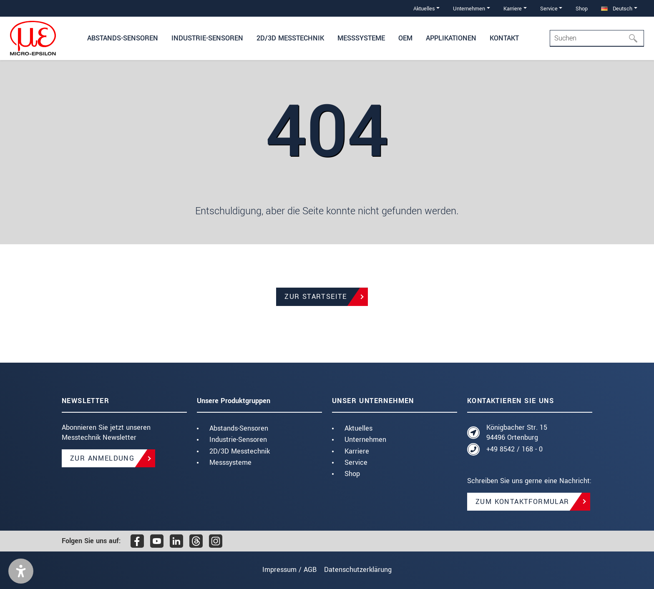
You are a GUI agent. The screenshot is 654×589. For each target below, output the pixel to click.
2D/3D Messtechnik (239, 451)
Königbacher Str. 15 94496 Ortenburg (516, 432)
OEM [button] (405, 38)
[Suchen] (635, 38)
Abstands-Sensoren (238, 428)
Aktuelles (358, 428)
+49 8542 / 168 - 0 (514, 449)
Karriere (357, 451)
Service (356, 462)
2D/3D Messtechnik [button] (290, 38)
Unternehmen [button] (469, 9)
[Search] (597, 38)
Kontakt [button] (504, 38)
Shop (582, 9)
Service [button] (549, 9)
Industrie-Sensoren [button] (207, 38)
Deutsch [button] (616, 9)
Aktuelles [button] (424, 9)
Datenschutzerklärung (362, 569)
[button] (20, 571)
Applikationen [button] (451, 38)
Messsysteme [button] (361, 38)
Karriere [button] (512, 9)
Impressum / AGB (285, 569)
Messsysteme (230, 462)
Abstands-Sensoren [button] (122, 38)
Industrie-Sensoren (238, 439)
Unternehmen (365, 439)
